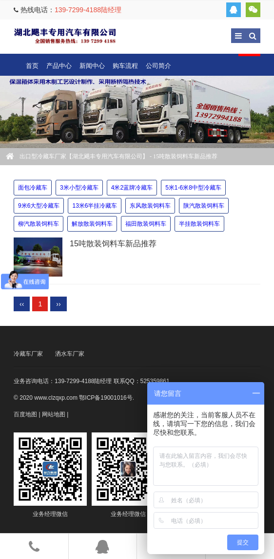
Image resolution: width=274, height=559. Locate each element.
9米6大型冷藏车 (38, 205)
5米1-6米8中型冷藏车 (193, 187)
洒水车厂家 (69, 353)
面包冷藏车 (32, 187)
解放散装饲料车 (92, 223)
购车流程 (125, 65)
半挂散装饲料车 (199, 223)
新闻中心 (92, 65)
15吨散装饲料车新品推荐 (113, 243)
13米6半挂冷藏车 (94, 205)
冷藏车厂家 (28, 353)
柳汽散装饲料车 (38, 223)
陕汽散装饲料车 (203, 205)
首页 (32, 65)
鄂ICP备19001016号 (105, 397)
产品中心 (59, 65)
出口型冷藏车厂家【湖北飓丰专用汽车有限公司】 (65, 35)
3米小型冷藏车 (79, 187)
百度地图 (25, 414)
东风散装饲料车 (150, 205)
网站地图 (53, 414)
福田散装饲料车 (145, 223)
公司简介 (158, 65)
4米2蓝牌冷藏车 (132, 187)
